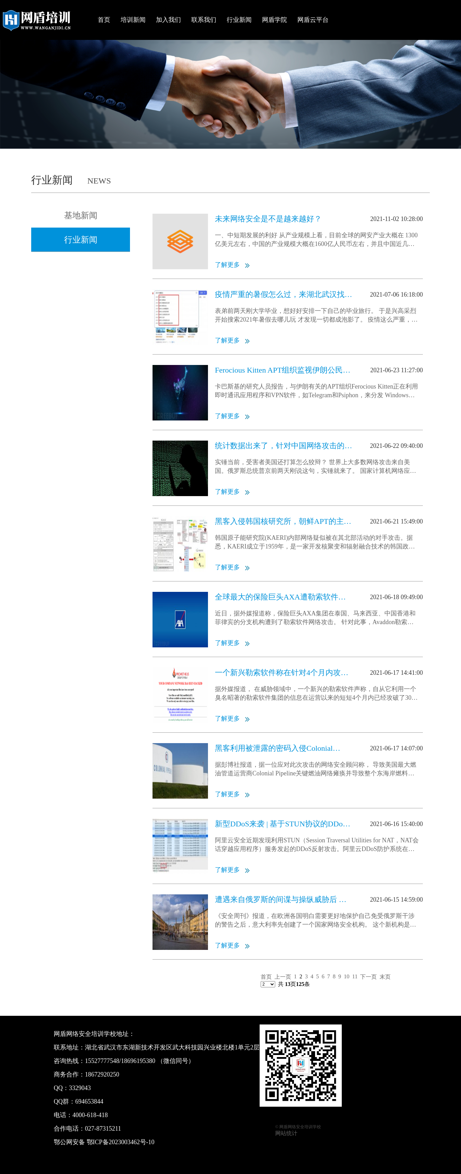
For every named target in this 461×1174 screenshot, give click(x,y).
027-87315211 (103, 1128)
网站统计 (286, 1133)
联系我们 (203, 19)
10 (346, 976)
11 (354, 976)
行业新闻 (239, 19)
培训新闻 (133, 19)
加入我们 (168, 19)
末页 (385, 977)
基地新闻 (80, 215)
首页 (104, 19)
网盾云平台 (313, 19)
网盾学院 (274, 19)
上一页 (283, 977)
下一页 (368, 977)
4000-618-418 (90, 1115)
